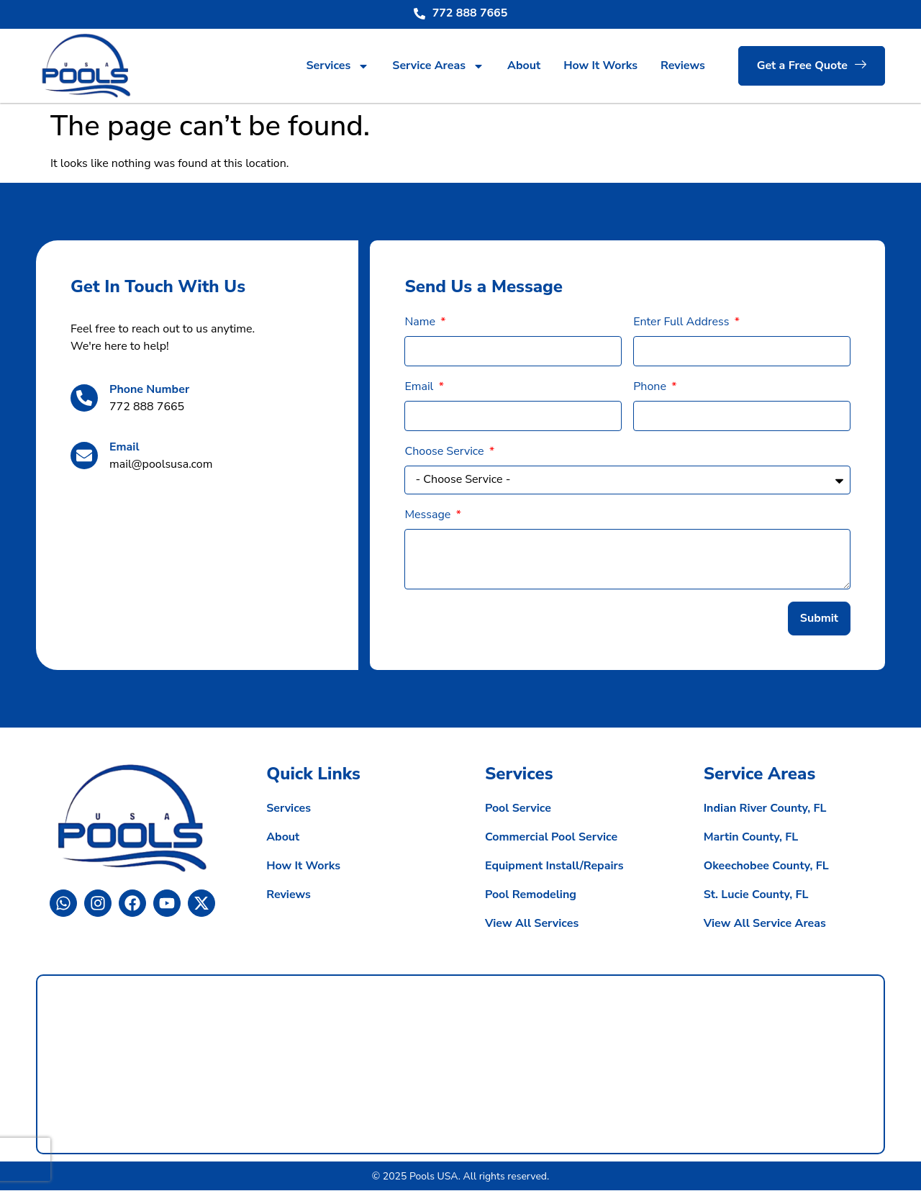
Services (337, 66)
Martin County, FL (751, 838)
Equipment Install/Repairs (554, 867)
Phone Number (149, 389)
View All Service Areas (765, 925)
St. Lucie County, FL (756, 896)
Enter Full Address (682, 322)
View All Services (532, 925)
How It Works (600, 65)
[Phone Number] (84, 398)
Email (124, 447)
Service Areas (438, 66)
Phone (651, 386)
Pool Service (518, 810)
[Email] (84, 455)
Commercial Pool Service (551, 838)
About (523, 65)
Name (421, 322)
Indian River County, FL (765, 810)
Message (428, 514)
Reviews (683, 65)
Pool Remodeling (530, 896)
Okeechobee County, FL (766, 867)
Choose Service (445, 451)
